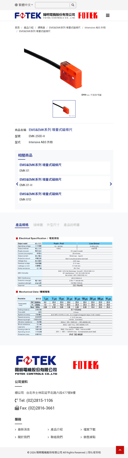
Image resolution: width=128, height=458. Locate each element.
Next (111, 184)
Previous (17, 184)
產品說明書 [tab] (72, 225)
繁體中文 (23, 5)
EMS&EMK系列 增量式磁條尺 (65, 27)
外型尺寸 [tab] (53, 225)
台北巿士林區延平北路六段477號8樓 (51, 393)
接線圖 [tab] (38, 225)
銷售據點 (90, 437)
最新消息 (24, 429)
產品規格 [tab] (22, 225)
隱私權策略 (94, 452)
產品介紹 (28, 27)
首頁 (17, 27)
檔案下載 (90, 429)
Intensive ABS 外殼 (95, 27)
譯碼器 (41, 27)
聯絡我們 (57, 437)
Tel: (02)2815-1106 (34, 400)
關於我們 (24, 437)
